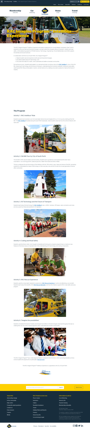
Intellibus (15, 1)
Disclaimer (41, 426)
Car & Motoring (63, 398)
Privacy (35, 426)
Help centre (10, 403)
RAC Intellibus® (63, 64)
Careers (9, 412)
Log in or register (85, 1)
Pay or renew (60, 4)
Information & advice (65, 395)
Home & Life (62, 400)
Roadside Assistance (38, 405)
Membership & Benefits (65, 405)
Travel (34, 407)
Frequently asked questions (14, 405)
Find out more (41, 359)
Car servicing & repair (38, 417)
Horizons (74, 4)
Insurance (35, 400)
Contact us (80, 4)
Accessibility (53, 426)
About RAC (67, 4)
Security (47, 426)
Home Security (37, 415)
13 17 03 (86, 4)
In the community (11, 400)
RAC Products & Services (40, 395)
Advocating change (8, 1)
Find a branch (10, 410)
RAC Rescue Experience (48, 283)
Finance (35, 412)
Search (61, 387)
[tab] (15, 11)
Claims (54, 4)
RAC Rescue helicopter (40, 285)
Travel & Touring (63, 403)
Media (8, 415)
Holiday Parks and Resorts (39, 410)
